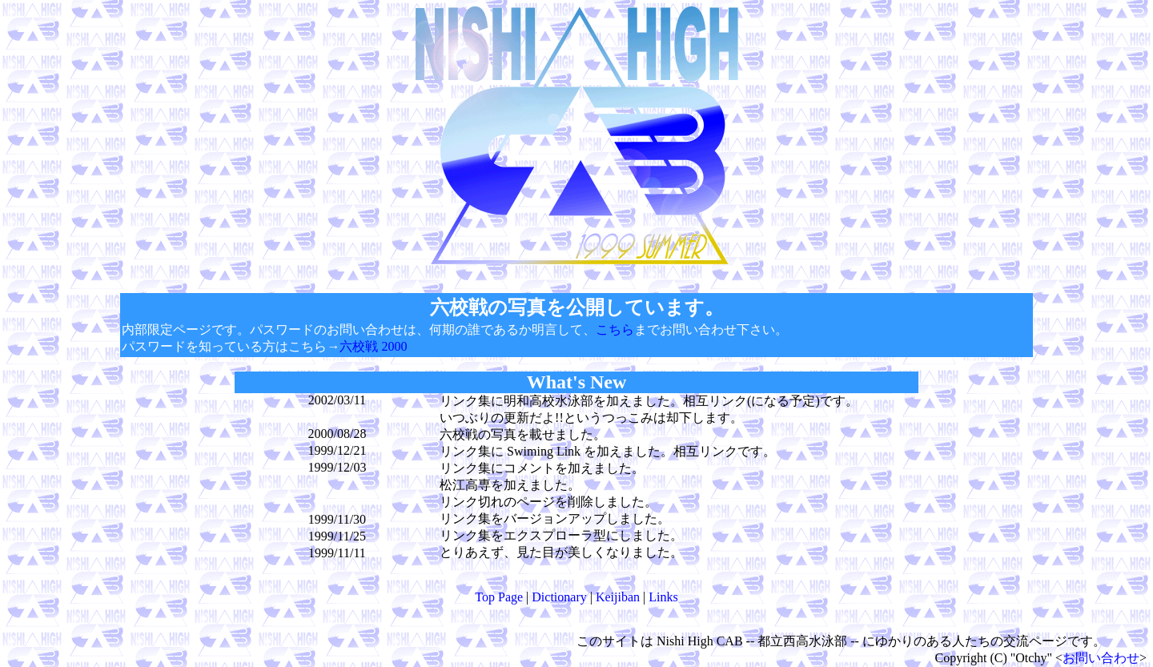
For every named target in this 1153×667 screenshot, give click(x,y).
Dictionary (559, 597)
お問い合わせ (1101, 658)
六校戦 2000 (373, 346)
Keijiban (618, 597)
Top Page (499, 597)
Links (663, 597)
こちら (615, 329)
